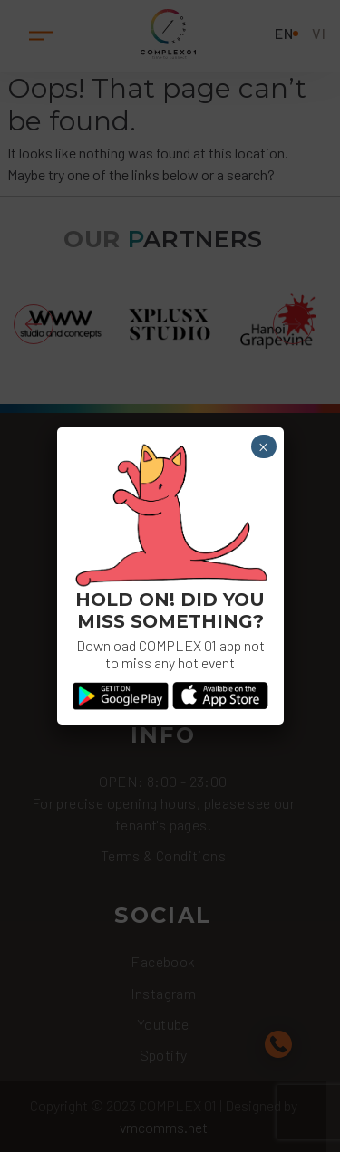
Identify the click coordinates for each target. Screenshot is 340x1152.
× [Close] (263, 447)
